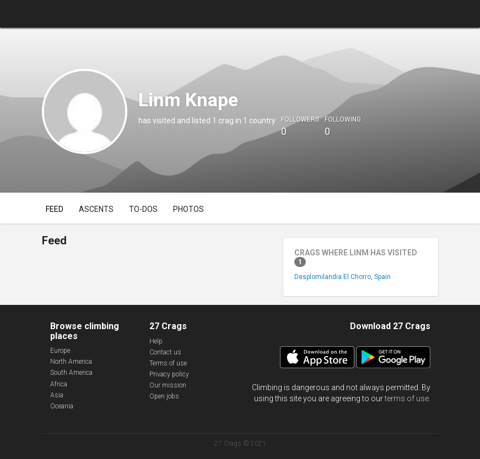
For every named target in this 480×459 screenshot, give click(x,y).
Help (156, 341)
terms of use (407, 398)
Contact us (165, 352)
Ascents (96, 209)
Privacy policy (169, 374)
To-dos (143, 209)
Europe (60, 350)
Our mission (167, 385)
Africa (58, 384)
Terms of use (168, 363)
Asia (56, 395)
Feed (54, 209)
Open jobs (164, 396)
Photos (188, 209)
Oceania (61, 406)
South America (71, 372)
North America (71, 361)
